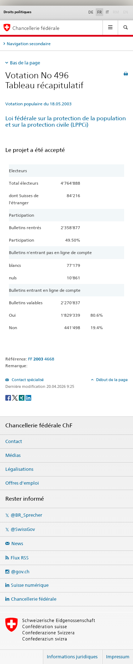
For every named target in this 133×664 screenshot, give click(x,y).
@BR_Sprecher (26, 515)
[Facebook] (8, 397)
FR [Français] (99, 12)
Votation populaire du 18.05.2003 (38, 103)
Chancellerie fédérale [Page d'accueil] (36, 28)
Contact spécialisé (27, 379)
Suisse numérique (30, 585)
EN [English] (125, 12)
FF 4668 (41, 359)
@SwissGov (23, 529)
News (17, 543)
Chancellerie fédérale (33, 599)
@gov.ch (20, 571)
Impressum (117, 656)
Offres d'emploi (22, 483)
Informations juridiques (72, 656)
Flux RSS (20, 557)
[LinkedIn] (28, 397)
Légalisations (19, 469)
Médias (13, 455)
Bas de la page (25, 62)
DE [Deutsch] (90, 12)
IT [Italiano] (107, 12)
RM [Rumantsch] (116, 12)
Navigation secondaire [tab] (29, 43)
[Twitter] (15, 397)
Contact (13, 441)
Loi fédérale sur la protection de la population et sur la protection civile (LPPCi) (65, 121)
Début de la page (111, 379)
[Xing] (22, 397)
